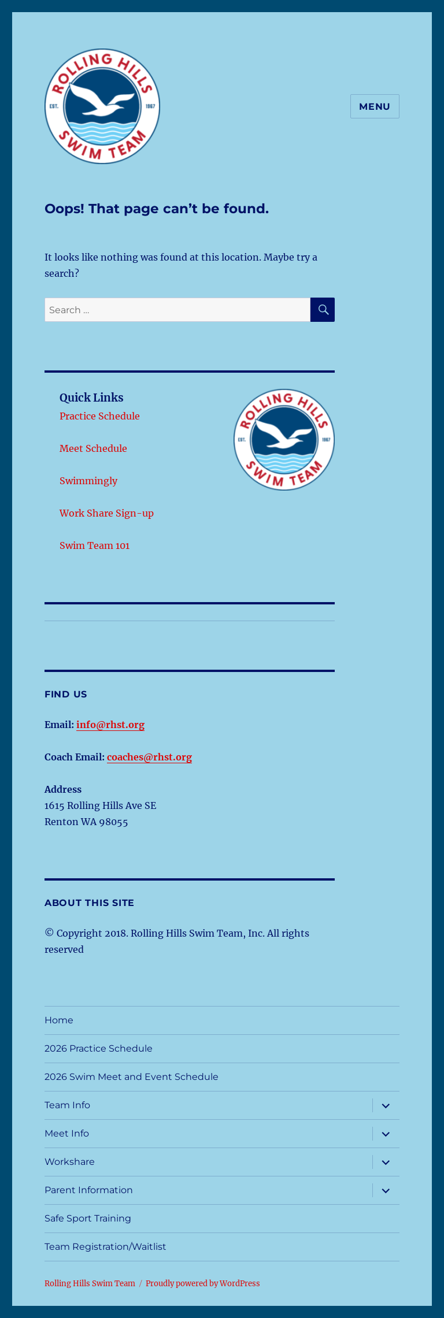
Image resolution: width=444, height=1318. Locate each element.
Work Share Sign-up (107, 513)
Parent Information (89, 1190)
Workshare (70, 1161)
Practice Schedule (100, 416)
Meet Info (67, 1133)
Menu (375, 106)
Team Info (67, 1105)
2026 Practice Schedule (99, 1048)
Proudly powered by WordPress (203, 1284)
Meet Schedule (93, 448)
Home (59, 1020)
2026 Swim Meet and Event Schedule (132, 1076)
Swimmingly (88, 481)
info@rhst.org (110, 724)
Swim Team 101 (95, 545)
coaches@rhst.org (149, 757)
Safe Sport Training (88, 1218)
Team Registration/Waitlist (105, 1246)
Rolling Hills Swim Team (90, 1284)
